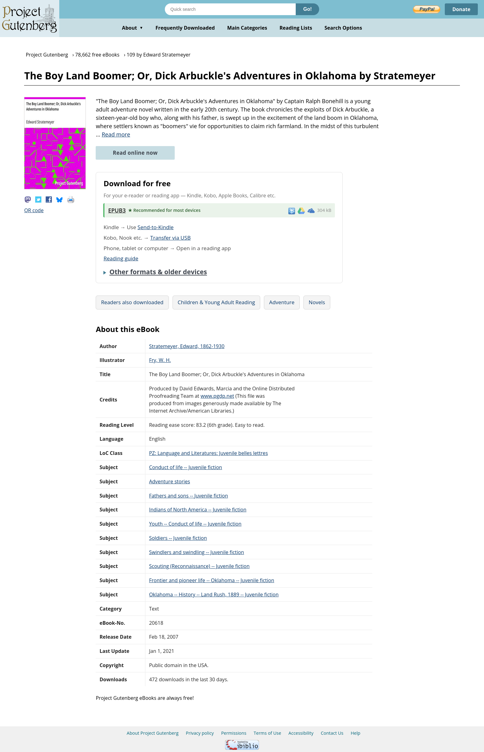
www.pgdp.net (217, 396)
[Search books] (230, 9)
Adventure (281, 302)
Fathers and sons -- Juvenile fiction (188, 495)
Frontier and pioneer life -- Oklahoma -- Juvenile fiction (211, 580)
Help (355, 733)
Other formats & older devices (158, 271)
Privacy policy (200, 733)
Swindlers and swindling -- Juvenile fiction (196, 552)
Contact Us (332, 733)
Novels (317, 302)
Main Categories (247, 27)
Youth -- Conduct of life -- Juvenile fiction (195, 523)
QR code (34, 210)
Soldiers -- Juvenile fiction (178, 538)
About (132, 28)
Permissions (233, 733)
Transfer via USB (170, 237)
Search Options (343, 27)
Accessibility (301, 733)
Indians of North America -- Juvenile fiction (197, 509)
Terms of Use (267, 733)
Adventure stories (169, 481)
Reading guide (120, 258)
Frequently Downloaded (185, 27)
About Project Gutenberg (153, 733)
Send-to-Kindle (156, 227)
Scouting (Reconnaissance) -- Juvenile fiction (199, 566)
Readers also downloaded (132, 302)
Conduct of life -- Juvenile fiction (185, 467)
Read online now (135, 152)
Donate (461, 9)
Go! (307, 9)
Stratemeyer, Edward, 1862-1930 (186, 346)
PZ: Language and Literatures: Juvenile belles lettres (208, 453)
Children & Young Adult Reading (216, 302)
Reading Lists (296, 27)
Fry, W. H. (160, 360)
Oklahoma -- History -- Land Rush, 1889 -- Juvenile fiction (214, 594)
